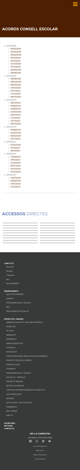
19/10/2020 (15, 169)
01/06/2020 (15, 181)
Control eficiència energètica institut (25, 390)
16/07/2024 (15, 103)
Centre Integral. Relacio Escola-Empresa (26, 356)
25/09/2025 (15, 73)
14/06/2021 (15, 157)
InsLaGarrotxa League (17, 311)
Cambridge (11, 407)
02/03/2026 (15, 52)
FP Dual (10, 331)
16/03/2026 (15, 49)
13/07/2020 (15, 178)
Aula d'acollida (13, 394)
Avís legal (32, 438)
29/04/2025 (15, 82)
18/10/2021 (15, 151)
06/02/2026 (15, 55)
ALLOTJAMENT (12, 284)
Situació (9, 271)
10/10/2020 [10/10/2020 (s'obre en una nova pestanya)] (15, 172)
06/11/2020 (15, 166)
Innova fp (11, 335)
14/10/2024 (15, 94)
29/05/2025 (15, 79)
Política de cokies (45, 438)
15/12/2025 (15, 61)
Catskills (10, 348)
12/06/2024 (15, 109)
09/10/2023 (15, 124)
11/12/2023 (15, 118)
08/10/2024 (15, 97)
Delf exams (11, 411)
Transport (10, 275)
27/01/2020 (15, 184)
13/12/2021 (15, 148)
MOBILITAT (11, 327)
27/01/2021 (15, 160)
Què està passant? (15, 294)
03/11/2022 (15, 139)
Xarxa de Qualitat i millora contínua (24, 322)
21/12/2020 (15, 163)
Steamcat (11, 369)
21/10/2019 (15, 187)
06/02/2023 (15, 136)
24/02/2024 (15, 112)
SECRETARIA (9, 423)
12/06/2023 (15, 130)
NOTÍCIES (8, 426)
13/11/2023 (15, 121)
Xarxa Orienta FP (14, 343)
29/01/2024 (15, 115)
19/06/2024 (15, 106)
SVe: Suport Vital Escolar (18, 403)
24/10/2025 (15, 64)
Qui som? (10, 267)
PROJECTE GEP (13, 365)
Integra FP (11, 352)
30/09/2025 (15, 70)
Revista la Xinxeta (15, 386)
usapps (9, 299)
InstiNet (10, 398)
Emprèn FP (11, 339)
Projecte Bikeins (14, 381)
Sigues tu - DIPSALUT (16, 377)
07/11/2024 (15, 91)
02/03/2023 (15, 133)
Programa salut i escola (18, 303)
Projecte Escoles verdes (18, 360)
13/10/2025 (15, 67)
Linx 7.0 (9, 415)
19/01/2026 (15, 58)
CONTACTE (9, 429)
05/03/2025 (15, 85)
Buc (8, 279)
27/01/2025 (15, 88)
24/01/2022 (15, 145)
